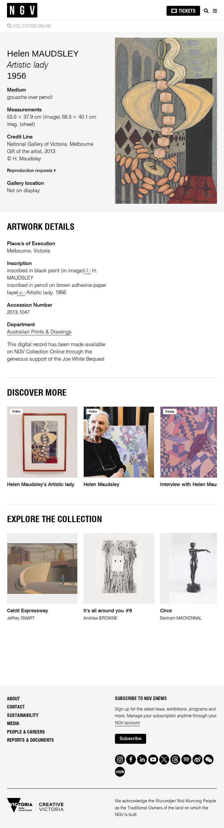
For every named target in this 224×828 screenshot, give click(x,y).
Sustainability (22, 715)
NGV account (127, 723)
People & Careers (26, 732)
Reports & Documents (30, 740)
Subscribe (130, 738)
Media (13, 723)
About (13, 699)
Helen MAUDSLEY (43, 53)
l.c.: (21, 292)
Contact (16, 707)
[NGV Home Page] (22, 10)
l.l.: (87, 270)
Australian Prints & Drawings (39, 332)
